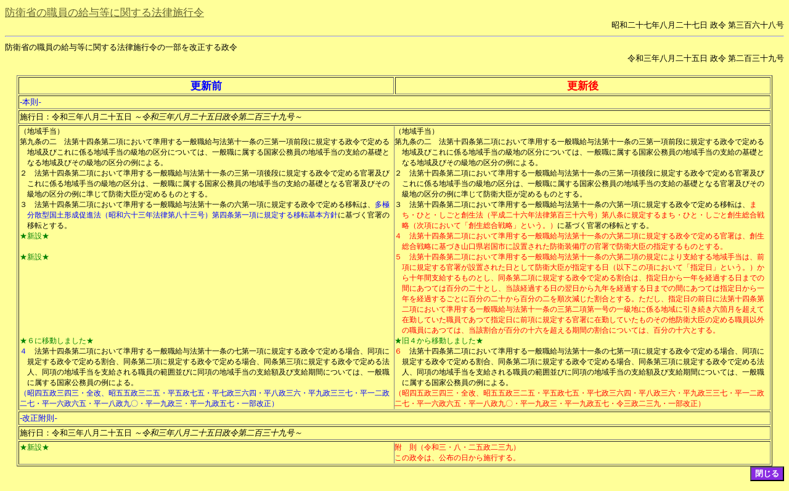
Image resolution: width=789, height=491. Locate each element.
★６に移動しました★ (57, 340)
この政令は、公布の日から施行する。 (457, 457)
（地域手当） (42, 131)
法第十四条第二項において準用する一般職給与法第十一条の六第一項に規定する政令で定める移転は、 (205, 204)
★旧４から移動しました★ (438, 340)
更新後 (583, 86)
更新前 (206, 86)
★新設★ (34, 236)
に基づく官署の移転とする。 (605, 225)
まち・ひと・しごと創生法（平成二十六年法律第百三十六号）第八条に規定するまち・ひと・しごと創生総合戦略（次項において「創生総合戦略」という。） (583, 215)
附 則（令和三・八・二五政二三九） (457, 447)
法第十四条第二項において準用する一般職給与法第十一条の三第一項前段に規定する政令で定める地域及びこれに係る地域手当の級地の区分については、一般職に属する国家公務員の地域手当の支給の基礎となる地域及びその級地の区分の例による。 (208, 152)
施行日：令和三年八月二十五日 (161, 116)
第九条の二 (38, 141)
